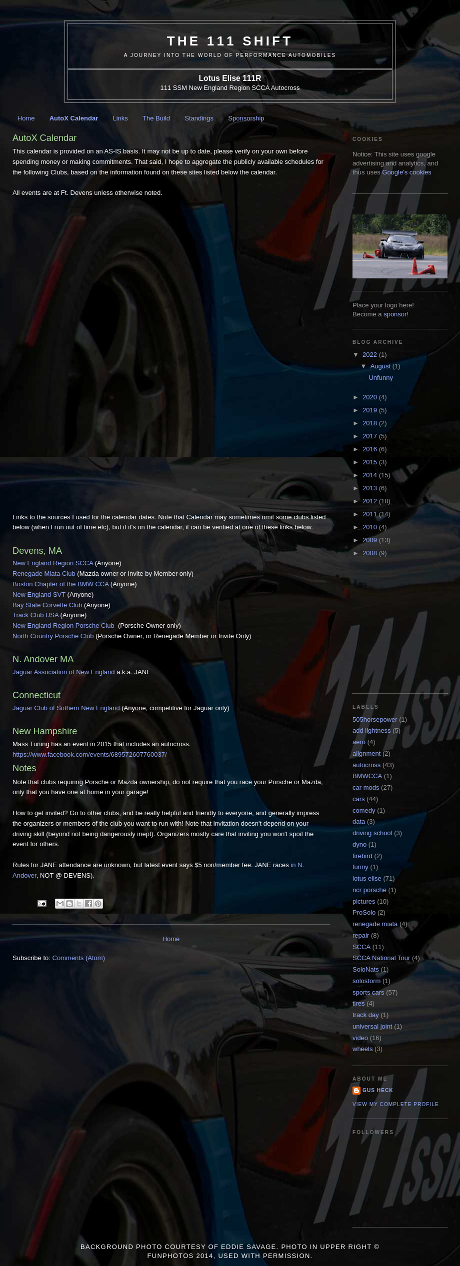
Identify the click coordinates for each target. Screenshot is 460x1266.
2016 (370, 449)
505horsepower (375, 719)
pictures (364, 901)
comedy (364, 810)
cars (358, 799)
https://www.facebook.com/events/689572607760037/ (89, 754)
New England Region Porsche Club (64, 625)
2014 (370, 475)
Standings (199, 118)
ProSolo (364, 912)
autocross (366, 765)
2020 (370, 397)
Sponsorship (246, 118)
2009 (370, 540)
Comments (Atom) (78, 958)
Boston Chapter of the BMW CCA (60, 584)
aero (359, 742)
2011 (370, 514)
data (358, 821)
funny (360, 867)
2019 (370, 410)
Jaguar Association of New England (63, 672)
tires (358, 1003)
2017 (370, 436)
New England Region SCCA (52, 563)
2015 (370, 462)
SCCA (361, 947)
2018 (370, 423)
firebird (362, 856)
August (381, 366)
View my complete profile (395, 1104)
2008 (370, 553)
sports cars (368, 992)
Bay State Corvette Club (47, 605)
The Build (156, 118)
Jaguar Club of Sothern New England (66, 708)
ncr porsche (369, 890)
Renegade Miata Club (44, 573)
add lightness (371, 730)
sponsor (395, 314)
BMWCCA (367, 776)
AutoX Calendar (74, 118)
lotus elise (367, 878)
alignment (366, 753)
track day (365, 1015)
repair (360, 935)
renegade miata (375, 924)
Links (120, 118)
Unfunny (380, 377)
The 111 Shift (230, 40)
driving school (372, 833)
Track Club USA (35, 615)
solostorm (366, 981)
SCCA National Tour (381, 958)
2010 (370, 527)
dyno (359, 844)
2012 (370, 501)
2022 (370, 354)
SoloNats (365, 969)
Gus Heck (378, 1090)
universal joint (372, 1026)
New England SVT (39, 594)
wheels (362, 1049)
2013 (370, 488)
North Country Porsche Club (53, 636)
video (360, 1038)
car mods (365, 787)
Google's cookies (407, 172)
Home (26, 118)
